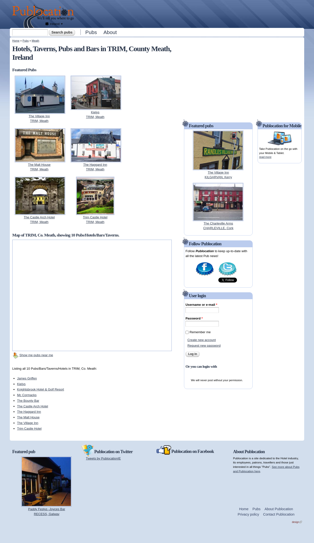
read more (265, 156)
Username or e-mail (201, 305)
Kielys (21, 384)
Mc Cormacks (27, 395)
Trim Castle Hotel (29, 428)
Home (15, 40)
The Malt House (28, 417)
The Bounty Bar (28, 400)
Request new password (204, 345)
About (110, 32)
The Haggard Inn (29, 411)
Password (194, 318)
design (297, 522)
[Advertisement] (190, 13)
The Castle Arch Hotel (32, 406)
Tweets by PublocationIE (103, 458)
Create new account (201, 340)
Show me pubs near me (36, 355)
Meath (35, 40)
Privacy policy (248, 514)
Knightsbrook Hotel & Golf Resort (40, 389)
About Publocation (278, 509)
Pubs (91, 32)
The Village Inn (28, 423)
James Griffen (27, 378)
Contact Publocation (279, 514)
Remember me (200, 332)
